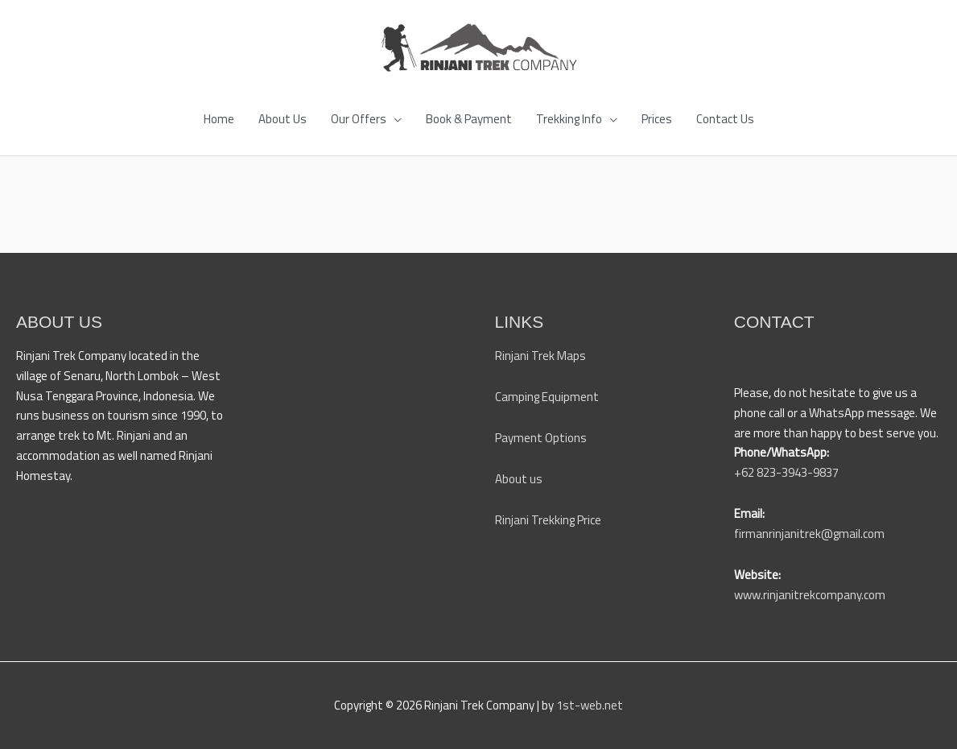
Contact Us (725, 119)
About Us (282, 119)
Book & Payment (469, 119)
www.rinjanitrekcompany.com (809, 595)
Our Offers (358, 119)
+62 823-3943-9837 (786, 472)
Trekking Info (569, 119)
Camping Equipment (547, 396)
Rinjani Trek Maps (540, 355)
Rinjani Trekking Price (548, 520)
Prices (656, 119)
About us (518, 479)
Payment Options (541, 437)
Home (219, 119)
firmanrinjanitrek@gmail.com (809, 533)
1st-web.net (589, 705)
